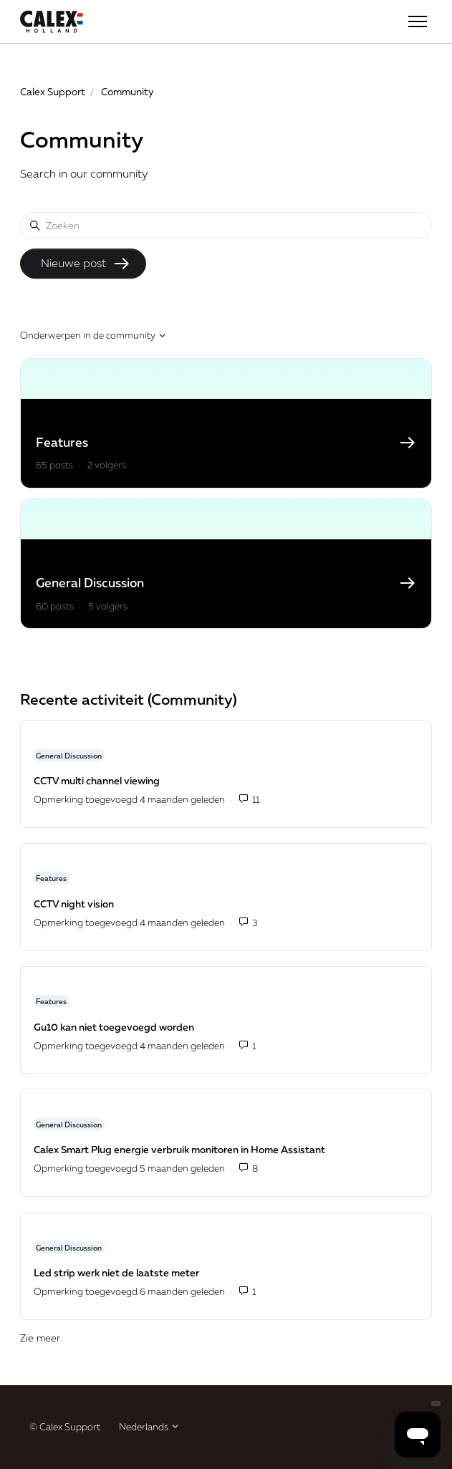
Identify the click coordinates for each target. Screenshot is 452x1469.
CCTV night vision (74, 903)
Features (51, 878)
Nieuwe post (85, 263)
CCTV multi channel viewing (97, 780)
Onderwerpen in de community (93, 335)
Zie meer (104, 1337)
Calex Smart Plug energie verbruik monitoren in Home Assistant (179, 1149)
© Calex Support (64, 1426)
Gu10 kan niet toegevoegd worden (114, 1027)
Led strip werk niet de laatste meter (116, 1272)
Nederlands (149, 1426)
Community (127, 91)
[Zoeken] (226, 225)
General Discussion (69, 755)
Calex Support (52, 91)
